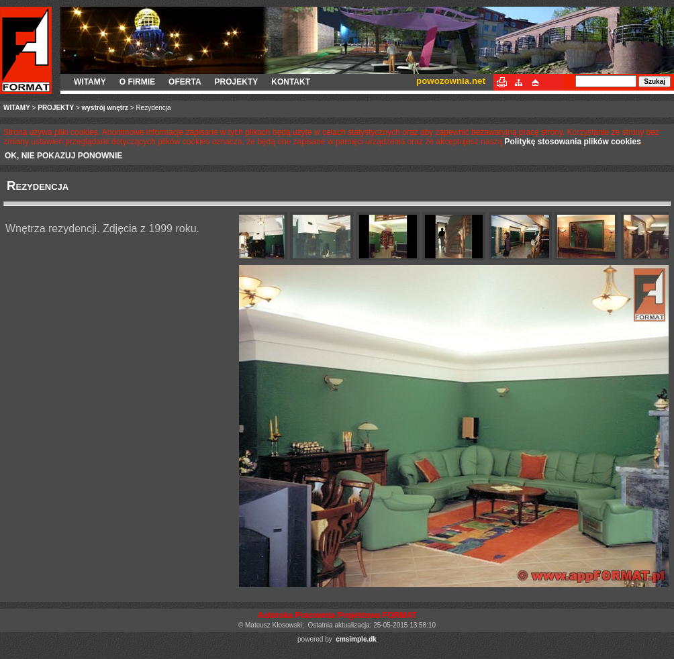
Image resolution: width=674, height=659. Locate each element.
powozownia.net (450, 81)
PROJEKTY (236, 82)
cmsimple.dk (356, 639)
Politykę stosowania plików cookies (572, 141)
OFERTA (184, 82)
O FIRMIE (137, 82)
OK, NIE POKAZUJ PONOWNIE (63, 155)
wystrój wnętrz (105, 107)
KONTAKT (290, 82)
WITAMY (90, 82)
